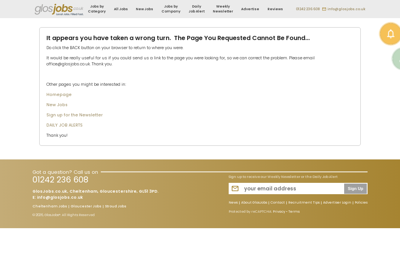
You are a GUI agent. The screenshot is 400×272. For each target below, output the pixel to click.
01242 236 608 (308, 9)
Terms (294, 211)
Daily (197, 9)
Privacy (279, 211)
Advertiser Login (337, 203)
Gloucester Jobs (86, 207)
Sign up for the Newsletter (74, 115)
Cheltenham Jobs (49, 207)
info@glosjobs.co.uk (346, 9)
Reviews (275, 9)
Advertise (250, 9)
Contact (278, 203)
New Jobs (144, 9)
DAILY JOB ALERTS (64, 125)
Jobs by (97, 9)
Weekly (223, 9)
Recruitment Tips (304, 203)
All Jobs (121, 9)
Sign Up (355, 188)
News (233, 203)
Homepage (59, 94)
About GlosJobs (254, 203)
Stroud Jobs (115, 207)
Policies (361, 203)
